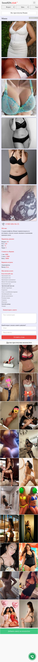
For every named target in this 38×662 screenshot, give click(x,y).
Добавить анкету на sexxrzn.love (19, 631)
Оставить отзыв (19, 337)
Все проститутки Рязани (19, 13)
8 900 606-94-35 (12, 224)
